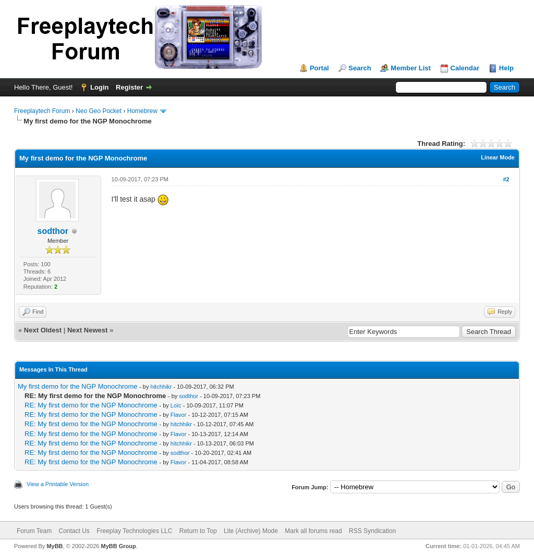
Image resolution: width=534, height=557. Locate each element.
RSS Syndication (372, 531)
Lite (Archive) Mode (251, 531)
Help (506, 68)
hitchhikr (161, 386)
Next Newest (87, 330)
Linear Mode (498, 157)
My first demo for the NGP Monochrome (78, 386)
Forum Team (34, 531)
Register (129, 87)
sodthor (53, 231)
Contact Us (73, 531)
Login (99, 87)
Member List (411, 68)
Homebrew (142, 111)
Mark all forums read (313, 531)
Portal (319, 68)
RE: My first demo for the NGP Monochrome (91, 405)
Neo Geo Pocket (99, 111)
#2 (506, 179)
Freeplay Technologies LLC (134, 531)
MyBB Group (118, 546)
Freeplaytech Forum (42, 111)
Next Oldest (43, 330)
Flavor (179, 415)
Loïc (176, 405)
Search (359, 68)
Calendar (465, 68)
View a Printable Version (58, 484)
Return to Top (198, 531)
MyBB (54, 546)
